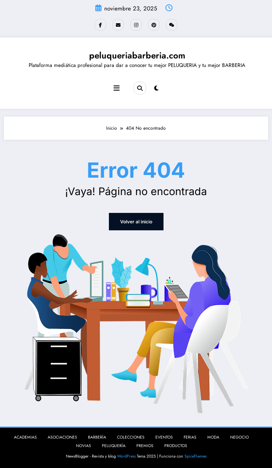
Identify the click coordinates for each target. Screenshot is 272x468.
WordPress (126, 456)
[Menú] (116, 88)
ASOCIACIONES (62, 437)
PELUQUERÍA (114, 446)
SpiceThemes (195, 456)
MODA (213, 437)
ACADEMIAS (25, 437)
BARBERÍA (97, 437)
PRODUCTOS (175, 446)
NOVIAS (83, 446)
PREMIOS (144, 446)
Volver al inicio (136, 222)
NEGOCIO (239, 437)
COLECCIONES (131, 437)
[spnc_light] (156, 88)
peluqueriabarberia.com (137, 55)
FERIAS (190, 437)
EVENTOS (164, 437)
